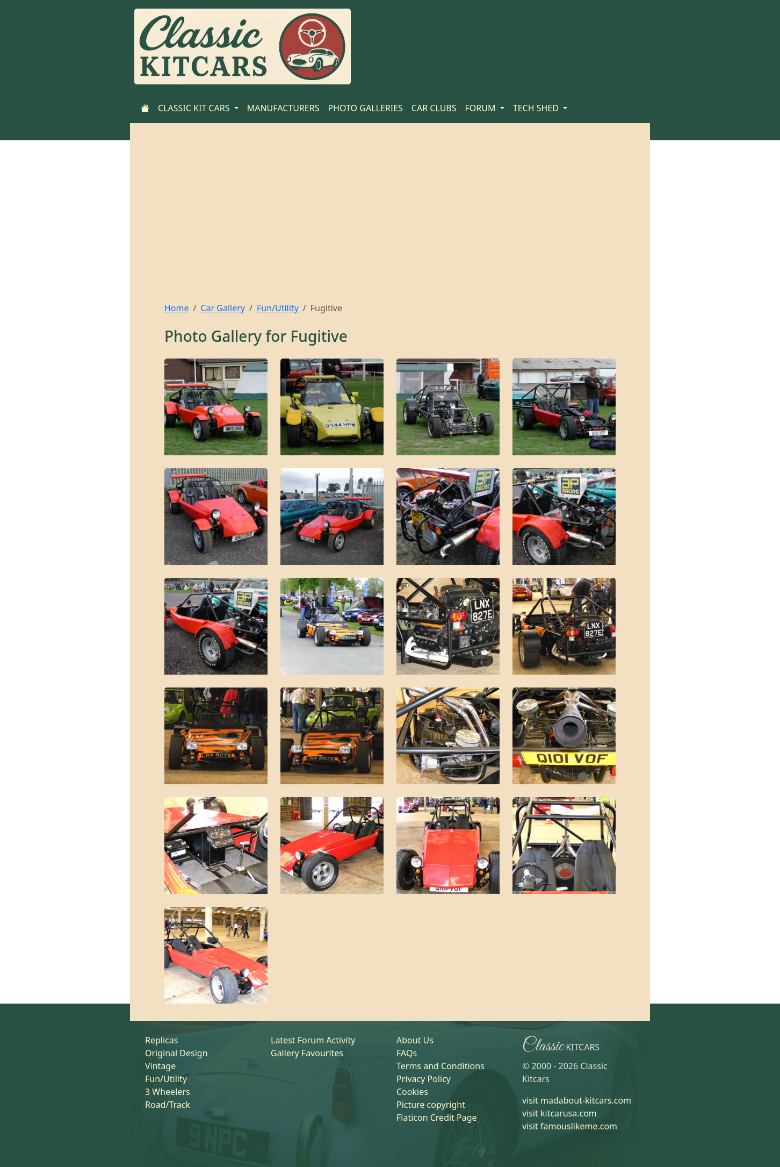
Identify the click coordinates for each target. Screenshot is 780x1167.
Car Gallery (222, 308)
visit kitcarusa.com (559, 1113)
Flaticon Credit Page (436, 1117)
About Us (415, 1040)
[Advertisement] (390, 221)
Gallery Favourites (307, 1053)
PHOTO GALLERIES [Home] (365, 108)
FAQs (406, 1053)
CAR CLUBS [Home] (434, 108)
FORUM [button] (481, 108)
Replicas (161, 1040)
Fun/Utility (278, 308)
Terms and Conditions (440, 1066)
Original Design (176, 1053)
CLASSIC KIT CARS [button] (195, 108)
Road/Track (167, 1105)
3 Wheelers (167, 1092)
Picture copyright (430, 1105)
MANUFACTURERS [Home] (283, 108)
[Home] (145, 108)
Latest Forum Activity (313, 1040)
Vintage (160, 1066)
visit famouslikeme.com (569, 1126)
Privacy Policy (423, 1079)
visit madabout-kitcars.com (576, 1100)
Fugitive (319, 336)
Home (176, 308)
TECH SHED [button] (537, 108)
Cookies (412, 1092)
